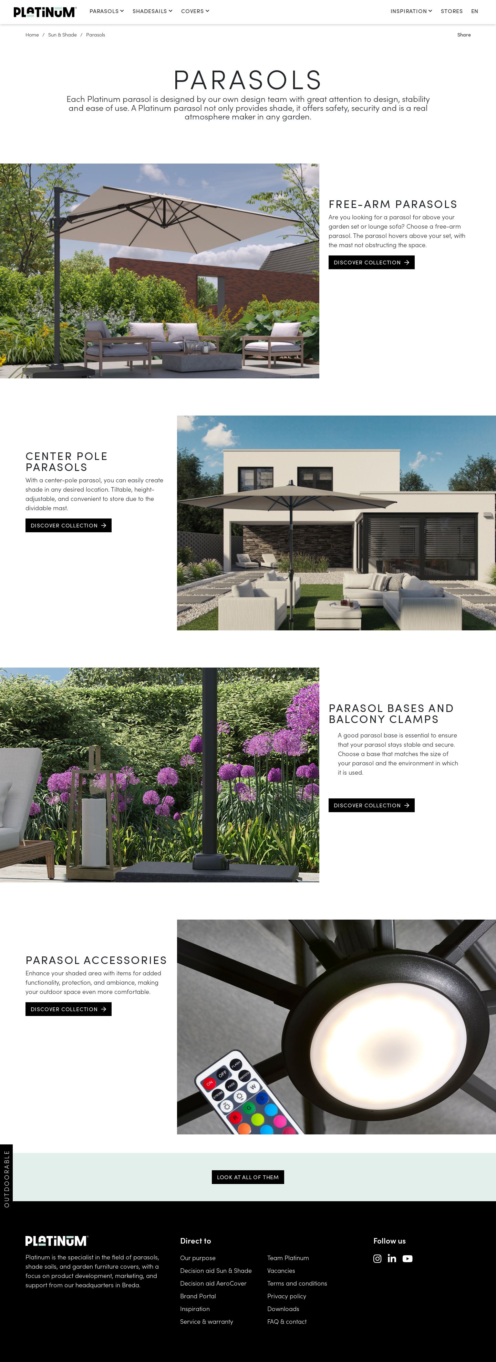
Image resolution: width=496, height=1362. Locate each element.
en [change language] (474, 10)
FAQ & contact (287, 1321)
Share (464, 34)
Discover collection (367, 262)
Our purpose (198, 1257)
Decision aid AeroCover (213, 1283)
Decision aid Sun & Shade (216, 1270)
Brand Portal (198, 1295)
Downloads (283, 1308)
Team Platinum (288, 1257)
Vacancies (281, 1270)
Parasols (107, 10)
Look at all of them (248, 1177)
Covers (195, 10)
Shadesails (153, 10)
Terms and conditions (297, 1283)
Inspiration (412, 10)
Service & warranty (206, 1321)
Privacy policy (286, 1295)
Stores (452, 10)
